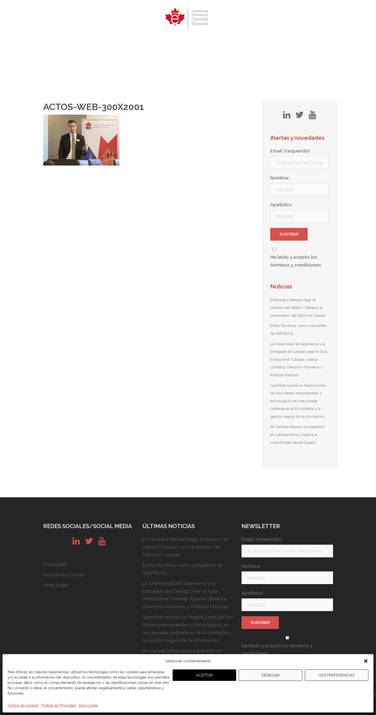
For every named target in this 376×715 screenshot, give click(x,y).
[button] (365, 661)
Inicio (71, 42)
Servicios (193, 42)
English (303, 42)
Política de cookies (23, 705)
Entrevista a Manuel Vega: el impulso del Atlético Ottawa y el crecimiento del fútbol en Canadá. (298, 308)
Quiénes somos (100, 42)
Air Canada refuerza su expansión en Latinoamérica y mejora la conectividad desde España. (297, 434)
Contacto (278, 42)
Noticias (252, 42)
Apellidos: (281, 204)
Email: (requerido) (290, 151)
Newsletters (162, 42)
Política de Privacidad (58, 705)
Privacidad (54, 564)
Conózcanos (223, 42)
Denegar (271, 675)
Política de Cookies (64, 575)
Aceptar (204, 675)
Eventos (133, 42)
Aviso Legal (88, 705)
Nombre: (280, 178)
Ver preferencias (337, 675)
